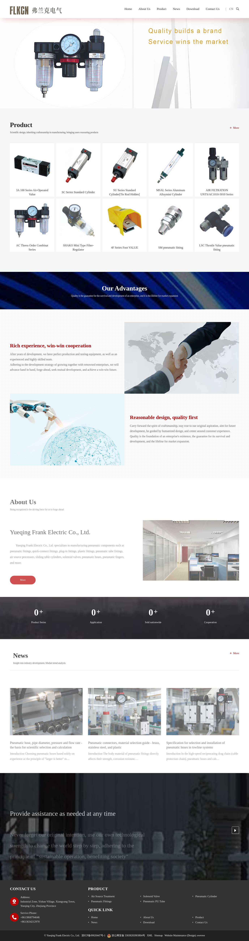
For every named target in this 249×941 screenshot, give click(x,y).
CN (231, 8)
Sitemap (158, 935)
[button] (122, 104)
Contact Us (213, 9)
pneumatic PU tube (154, 901)
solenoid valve (151, 896)
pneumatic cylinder (206, 896)
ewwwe (201, 935)
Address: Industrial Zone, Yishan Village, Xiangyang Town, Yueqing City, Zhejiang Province (47, 901)
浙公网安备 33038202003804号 (126, 935)
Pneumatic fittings (101, 901)
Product (161, 9)
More (236, 128)
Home (128, 9)
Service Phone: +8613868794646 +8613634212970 (30, 917)
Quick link (100, 910)
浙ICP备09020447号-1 (93, 935)
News (176, 9)
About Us (144, 9)
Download (192, 9)
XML (150, 935)
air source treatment (103, 896)
